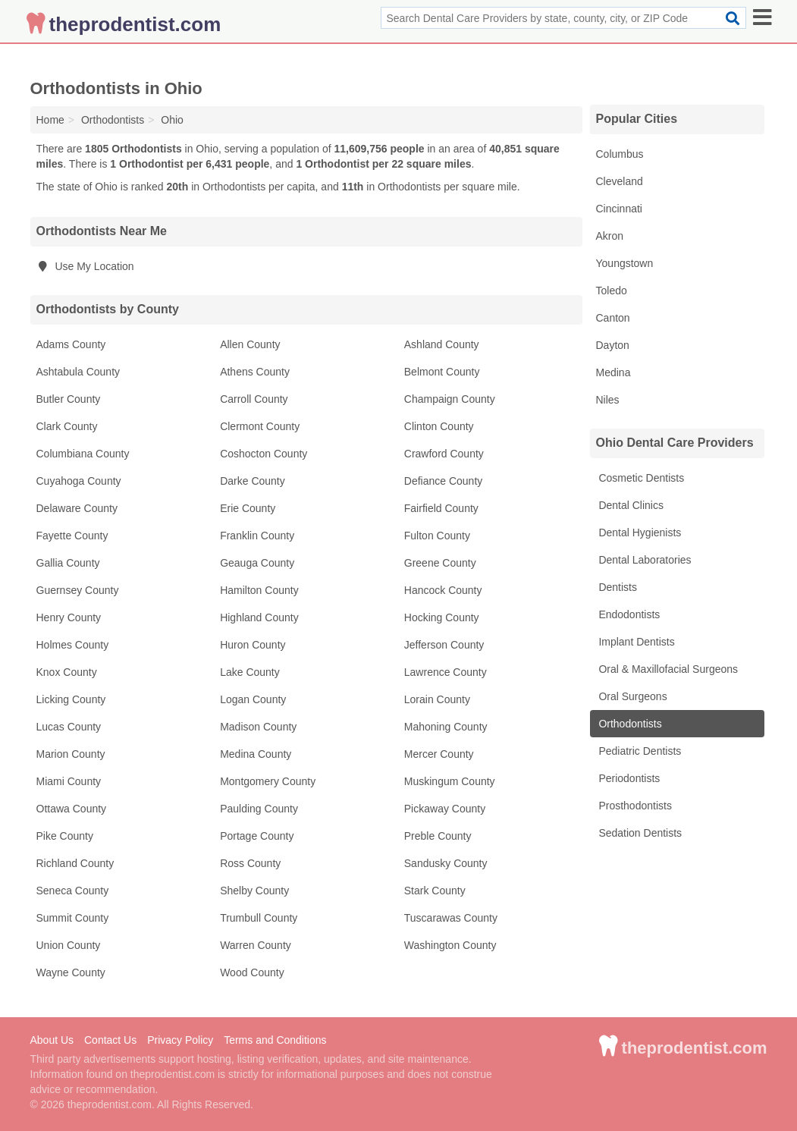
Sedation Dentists (639, 833)
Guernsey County (77, 590)
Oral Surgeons (631, 696)
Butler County (68, 399)
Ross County (250, 863)
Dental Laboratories (644, 560)
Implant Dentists (635, 642)
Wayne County (70, 972)
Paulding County (259, 809)
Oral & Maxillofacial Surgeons (667, 669)
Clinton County (439, 426)
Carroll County (253, 399)
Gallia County (68, 563)
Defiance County (443, 481)
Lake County (250, 672)
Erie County (247, 508)
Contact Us (110, 1040)
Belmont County (442, 372)
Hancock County (443, 590)
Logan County (253, 699)
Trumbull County (258, 918)
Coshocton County (263, 454)
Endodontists (628, 614)
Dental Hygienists (639, 532)
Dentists (616, 587)
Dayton (612, 345)
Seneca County (72, 890)
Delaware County (77, 508)
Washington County (450, 945)
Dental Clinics (630, 505)
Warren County (255, 945)
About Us (52, 1040)
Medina (613, 372)
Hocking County (441, 617)
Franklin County (257, 535)
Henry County (69, 617)
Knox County (66, 672)
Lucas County (69, 727)
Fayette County (72, 535)
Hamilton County (259, 590)
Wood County (252, 972)
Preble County (438, 836)
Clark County (67, 426)
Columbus (620, 154)
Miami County (69, 781)
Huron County (252, 645)
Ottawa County (71, 809)
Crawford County (444, 454)
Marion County (70, 754)
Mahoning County (446, 727)
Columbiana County (83, 454)
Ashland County (441, 344)
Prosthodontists (634, 806)
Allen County (250, 344)
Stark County (435, 890)
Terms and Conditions (275, 1040)
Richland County (75, 863)
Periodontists (628, 778)
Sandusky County (446, 863)
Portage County (256, 836)
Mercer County (439, 754)
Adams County (71, 344)
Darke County (252, 481)
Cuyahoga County (78, 481)
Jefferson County (444, 645)
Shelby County (254, 890)
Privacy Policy (180, 1040)
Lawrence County (445, 672)
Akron (610, 236)
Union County (68, 945)
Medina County (255, 754)
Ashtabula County (78, 372)
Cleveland (619, 181)
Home (50, 120)
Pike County (64, 836)
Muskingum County (449, 781)
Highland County (259, 617)
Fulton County (437, 535)
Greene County (440, 563)
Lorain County (437, 699)
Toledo (611, 290)
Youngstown (625, 263)
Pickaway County (444, 809)
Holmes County (72, 645)
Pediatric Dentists (639, 751)
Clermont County (260, 426)
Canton (613, 318)
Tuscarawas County (450, 918)
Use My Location (85, 266)
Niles (608, 400)
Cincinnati (619, 209)
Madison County (258, 727)
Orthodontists (629, 724)
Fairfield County (441, 508)
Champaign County (449, 399)
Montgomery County (267, 781)
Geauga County (257, 563)
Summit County (72, 918)
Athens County (255, 372)
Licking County (71, 699)
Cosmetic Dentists (640, 478)
